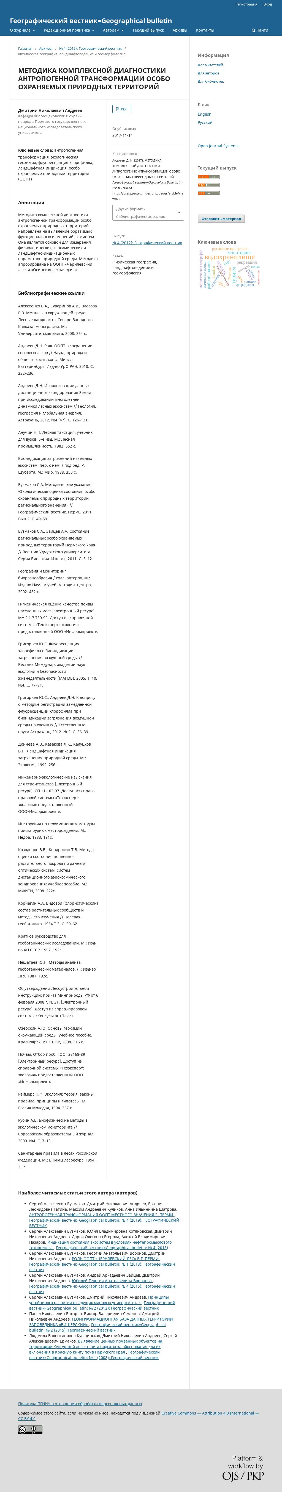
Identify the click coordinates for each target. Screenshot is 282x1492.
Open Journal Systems (218, 145)
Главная (25, 48)
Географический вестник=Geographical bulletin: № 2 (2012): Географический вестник (102, 1305)
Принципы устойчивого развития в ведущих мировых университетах (99, 1299)
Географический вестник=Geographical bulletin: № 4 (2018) (112, 1247)
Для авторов (208, 73)
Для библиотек (211, 81)
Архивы (180, 30)
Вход (268, 4)
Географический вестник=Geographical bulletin (91, 20)
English (205, 114)
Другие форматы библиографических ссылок (140, 212)
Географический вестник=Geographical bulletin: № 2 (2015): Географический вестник (97, 1327)
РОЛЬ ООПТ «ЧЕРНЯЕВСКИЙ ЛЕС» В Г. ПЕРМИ (116, 1258)
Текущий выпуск (148, 30)
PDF (124, 109)
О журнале (21, 30)
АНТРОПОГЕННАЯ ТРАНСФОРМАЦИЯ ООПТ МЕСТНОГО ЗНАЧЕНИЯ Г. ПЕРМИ (101, 1214)
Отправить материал (221, 218)
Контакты (205, 30)
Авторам (111, 30)
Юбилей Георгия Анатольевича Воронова (112, 1280)
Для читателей (210, 64)
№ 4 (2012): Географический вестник (90, 48)
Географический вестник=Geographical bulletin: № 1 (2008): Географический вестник (94, 1354)
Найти (260, 30)
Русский (205, 122)
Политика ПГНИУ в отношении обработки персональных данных (80, 1403)
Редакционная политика (67, 30)
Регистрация (246, 4)
